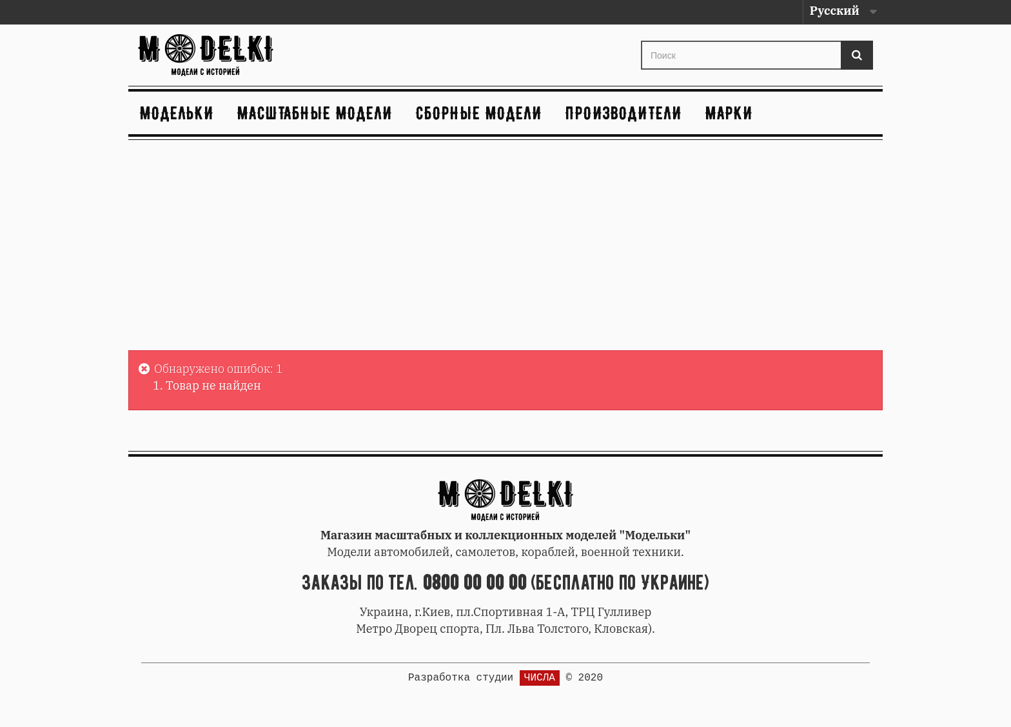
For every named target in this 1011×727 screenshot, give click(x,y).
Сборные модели (479, 113)
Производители (623, 113)
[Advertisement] (505, 247)
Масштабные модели (315, 113)
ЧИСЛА (539, 678)
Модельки (177, 113)
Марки (729, 113)
